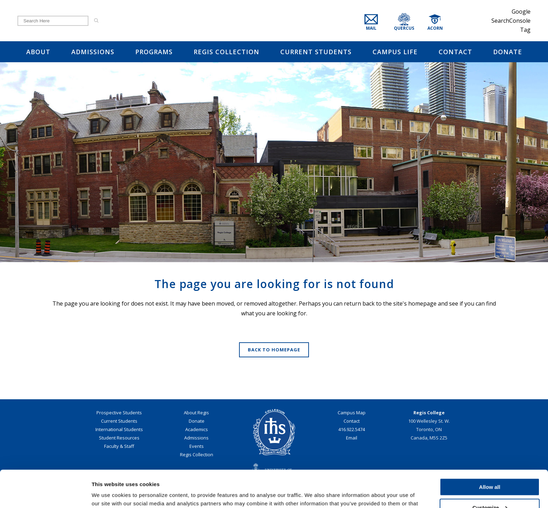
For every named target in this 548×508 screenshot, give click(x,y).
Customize (490, 470)
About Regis (196, 412)
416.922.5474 (351, 429)
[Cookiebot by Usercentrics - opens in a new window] (45, 494)
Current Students (119, 421)
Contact (352, 421)
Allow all (489, 450)
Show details (108, 494)
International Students (119, 429)
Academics (196, 429)
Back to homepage (274, 349)
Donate (196, 421)
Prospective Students (119, 412)
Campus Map (352, 412)
